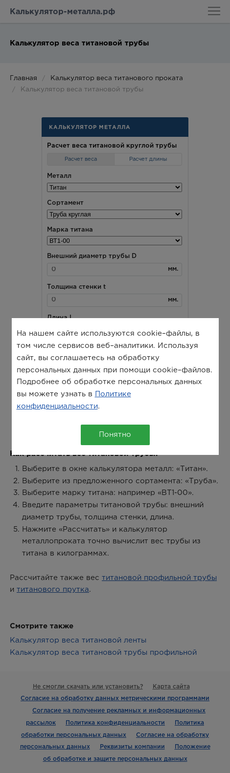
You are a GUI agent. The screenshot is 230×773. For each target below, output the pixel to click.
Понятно (115, 434)
